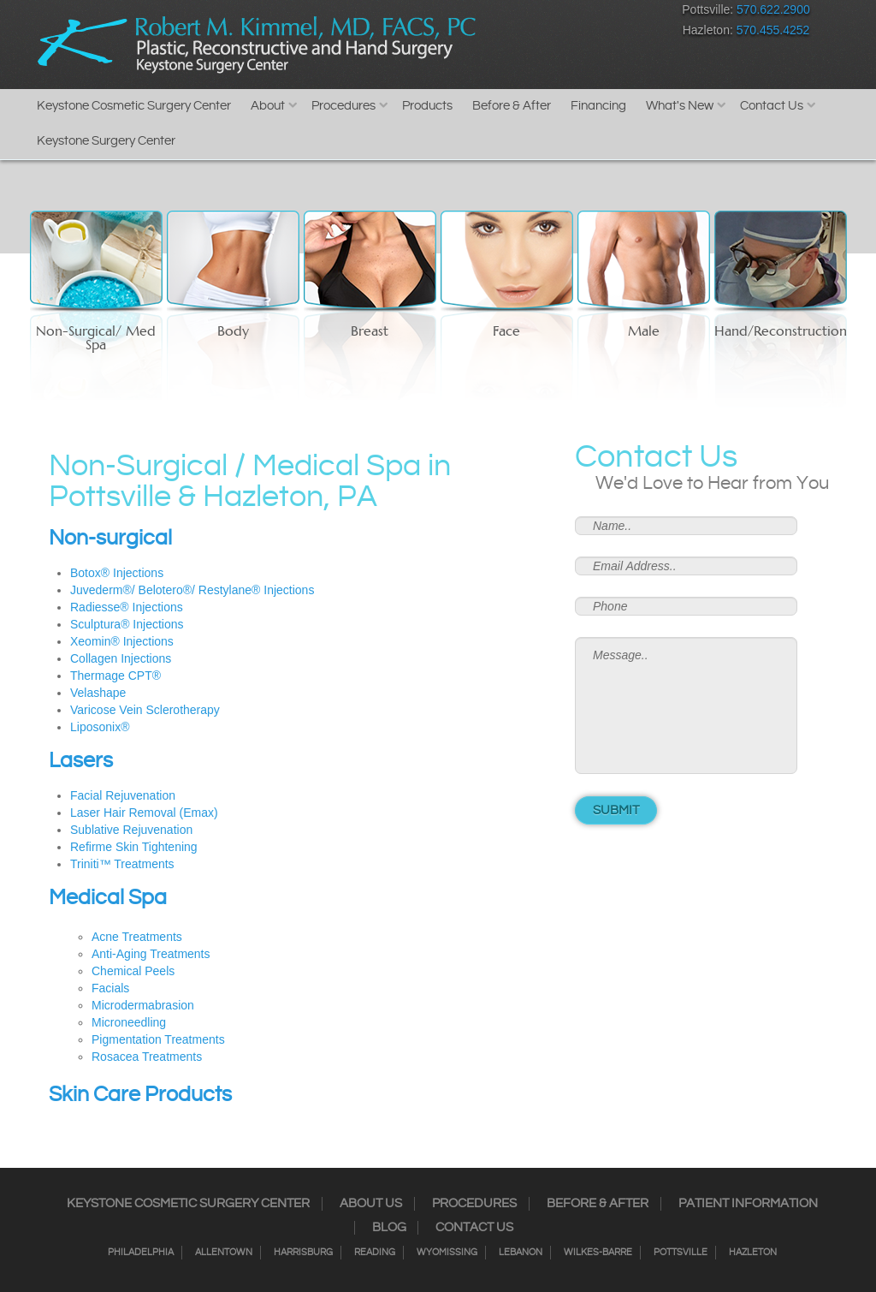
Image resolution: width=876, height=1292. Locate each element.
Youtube (630, 13)
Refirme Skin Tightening (134, 847)
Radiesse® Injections (126, 607)
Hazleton (753, 1252)
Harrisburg (303, 1252)
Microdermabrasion (143, 1005)
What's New (679, 105)
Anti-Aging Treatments (151, 954)
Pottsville (680, 1252)
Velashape (98, 693)
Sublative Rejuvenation (131, 830)
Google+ (600, 13)
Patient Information (748, 1204)
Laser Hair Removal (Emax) (144, 812)
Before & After (511, 105)
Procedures (343, 105)
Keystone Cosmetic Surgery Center (134, 105)
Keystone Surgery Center (106, 140)
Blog (389, 1228)
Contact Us (771, 105)
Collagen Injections (120, 658)
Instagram (510, 13)
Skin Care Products (140, 1095)
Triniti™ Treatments (122, 864)
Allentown (223, 1252)
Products (427, 105)
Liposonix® (99, 727)
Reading (374, 1252)
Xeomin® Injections (122, 641)
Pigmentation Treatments (158, 1039)
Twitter (540, 13)
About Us (371, 1204)
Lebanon (520, 1252)
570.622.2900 (773, 9)
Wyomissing (447, 1252)
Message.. (686, 705)
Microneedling (129, 1022)
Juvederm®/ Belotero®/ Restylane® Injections (192, 590)
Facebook (480, 13)
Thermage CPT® (115, 675)
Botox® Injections (116, 573)
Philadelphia (141, 1252)
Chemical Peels (133, 971)
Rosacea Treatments (147, 1056)
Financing (598, 105)
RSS (570, 13)
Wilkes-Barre (598, 1252)
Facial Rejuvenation (122, 795)
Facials (110, 988)
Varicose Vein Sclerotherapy (145, 710)
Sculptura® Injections (127, 624)
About (268, 105)
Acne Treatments (137, 937)
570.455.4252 (773, 30)
